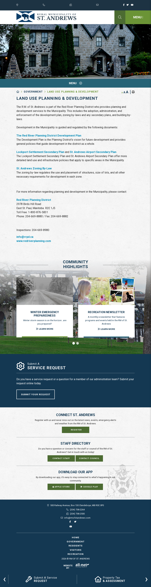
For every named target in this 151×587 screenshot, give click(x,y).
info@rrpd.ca (24, 236)
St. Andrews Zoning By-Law (34, 168)
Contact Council (89, 458)
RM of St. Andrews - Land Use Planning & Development (46, 16)
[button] (73, 343)
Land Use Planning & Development (73, 91)
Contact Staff (61, 458)
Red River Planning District (33, 200)
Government (33, 91)
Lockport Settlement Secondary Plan (40, 152)
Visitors (75, 550)
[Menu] (138, 17)
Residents (75, 545)
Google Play (89, 487)
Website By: (76, 566)
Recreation (76, 554)
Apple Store (61, 487)
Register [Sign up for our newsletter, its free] (76, 430)
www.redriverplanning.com (33, 241)
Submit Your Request (35, 394)
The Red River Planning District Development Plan (48, 135)
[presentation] (4, 579)
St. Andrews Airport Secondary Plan (93, 152)
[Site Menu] (75, 83)
